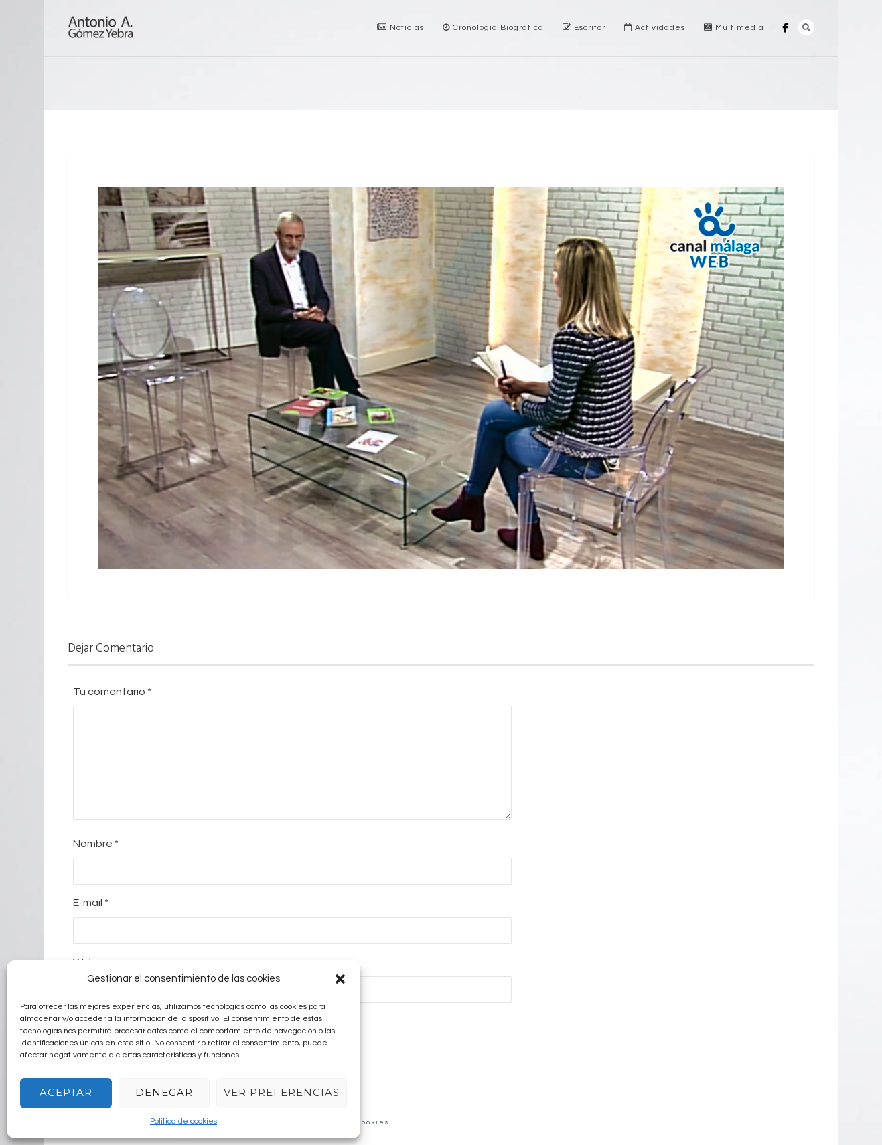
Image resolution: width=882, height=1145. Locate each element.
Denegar (164, 1092)
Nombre (96, 843)
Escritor (584, 27)
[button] (340, 979)
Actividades (654, 27)
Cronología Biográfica (493, 27)
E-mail (90, 902)
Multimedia (734, 27)
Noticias (400, 27)
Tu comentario (112, 691)
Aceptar (66, 1092)
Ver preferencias (282, 1092)
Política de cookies (183, 1121)
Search (806, 27)
